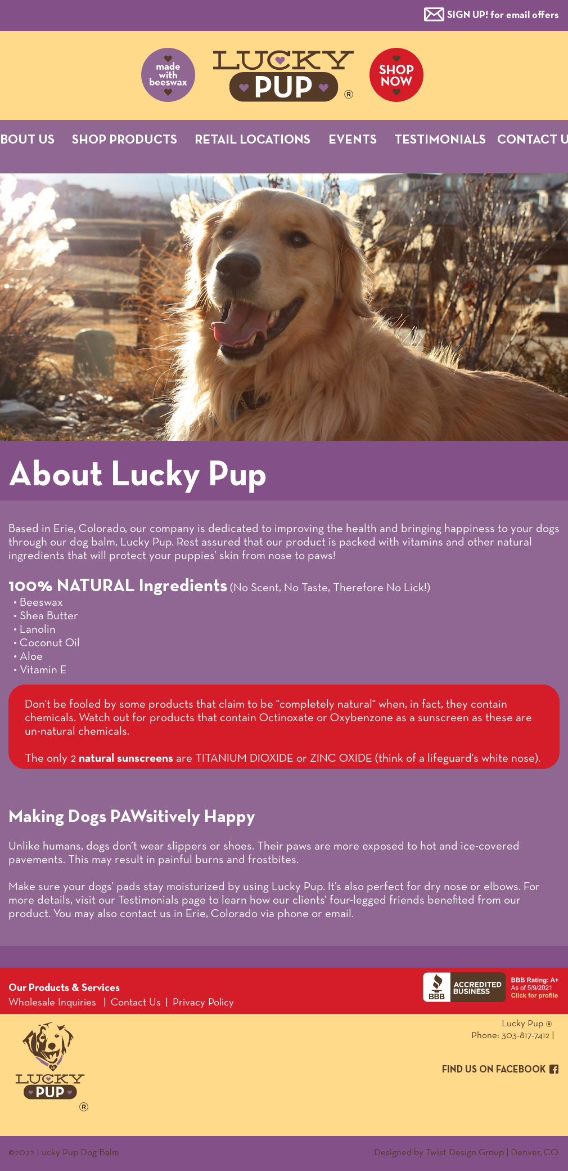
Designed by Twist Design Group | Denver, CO (466, 1152)
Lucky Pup (481, 1024)
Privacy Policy (203, 1003)
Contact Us (136, 1003)
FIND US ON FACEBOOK (494, 1070)
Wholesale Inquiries (52, 1003)
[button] (503, 14)
